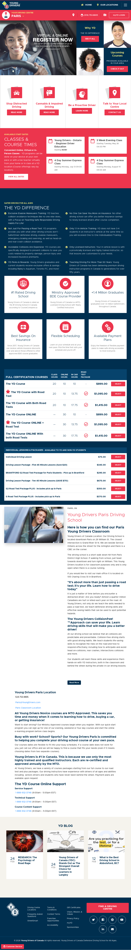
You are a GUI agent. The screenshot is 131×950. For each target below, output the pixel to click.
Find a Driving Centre (107, 907)
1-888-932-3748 (23, 793)
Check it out (117, 69)
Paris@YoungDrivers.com (27, 702)
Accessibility (52, 925)
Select (118, 384)
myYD (69, 923)
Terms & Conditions (52, 909)
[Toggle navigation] (125, 5)
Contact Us (114, 112)
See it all (90, 39)
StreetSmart (32, 921)
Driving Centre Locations (33, 909)
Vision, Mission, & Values (74, 913)
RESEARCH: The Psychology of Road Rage (27, 860)
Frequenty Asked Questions (35, 915)
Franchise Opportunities (53, 920)
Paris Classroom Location (28, 708)
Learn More (82, 111)
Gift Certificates (73, 908)
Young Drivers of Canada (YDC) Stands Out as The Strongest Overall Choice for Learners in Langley (69, 866)
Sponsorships (73, 927)
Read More (16, 112)
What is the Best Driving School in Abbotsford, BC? (109, 860)
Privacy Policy (73, 918)
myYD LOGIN (119, 15)
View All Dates (16, 177)
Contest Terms (53, 914)
